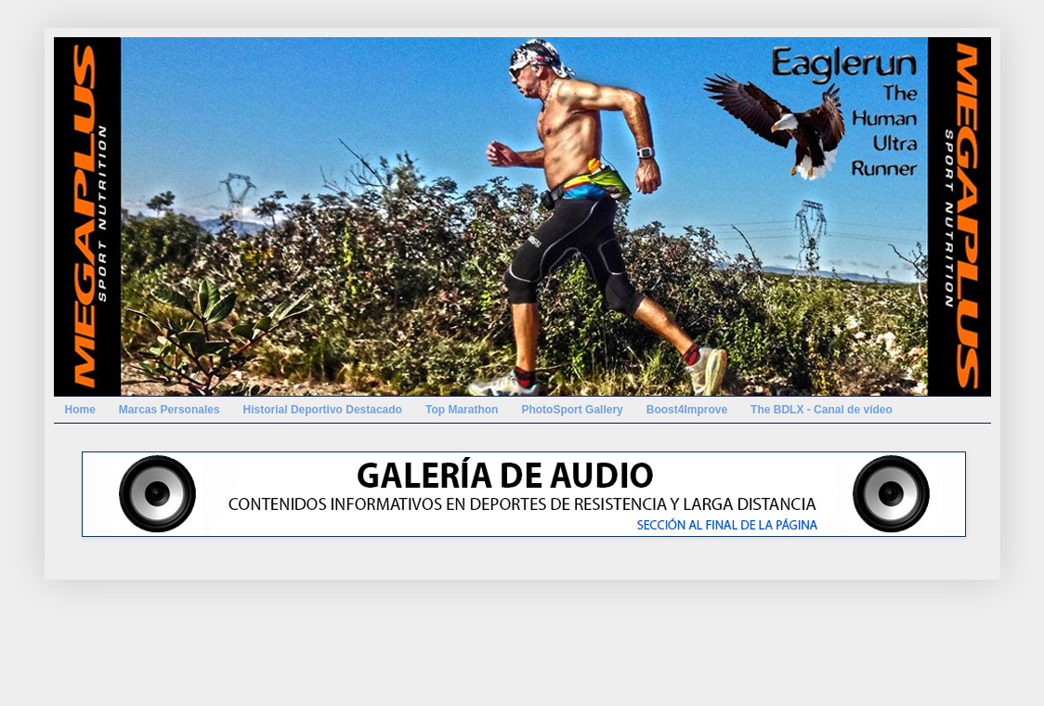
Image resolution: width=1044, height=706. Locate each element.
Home (80, 409)
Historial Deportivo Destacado (322, 409)
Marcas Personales (169, 409)
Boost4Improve (686, 409)
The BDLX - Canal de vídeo (821, 409)
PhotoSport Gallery (571, 409)
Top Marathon (461, 409)
